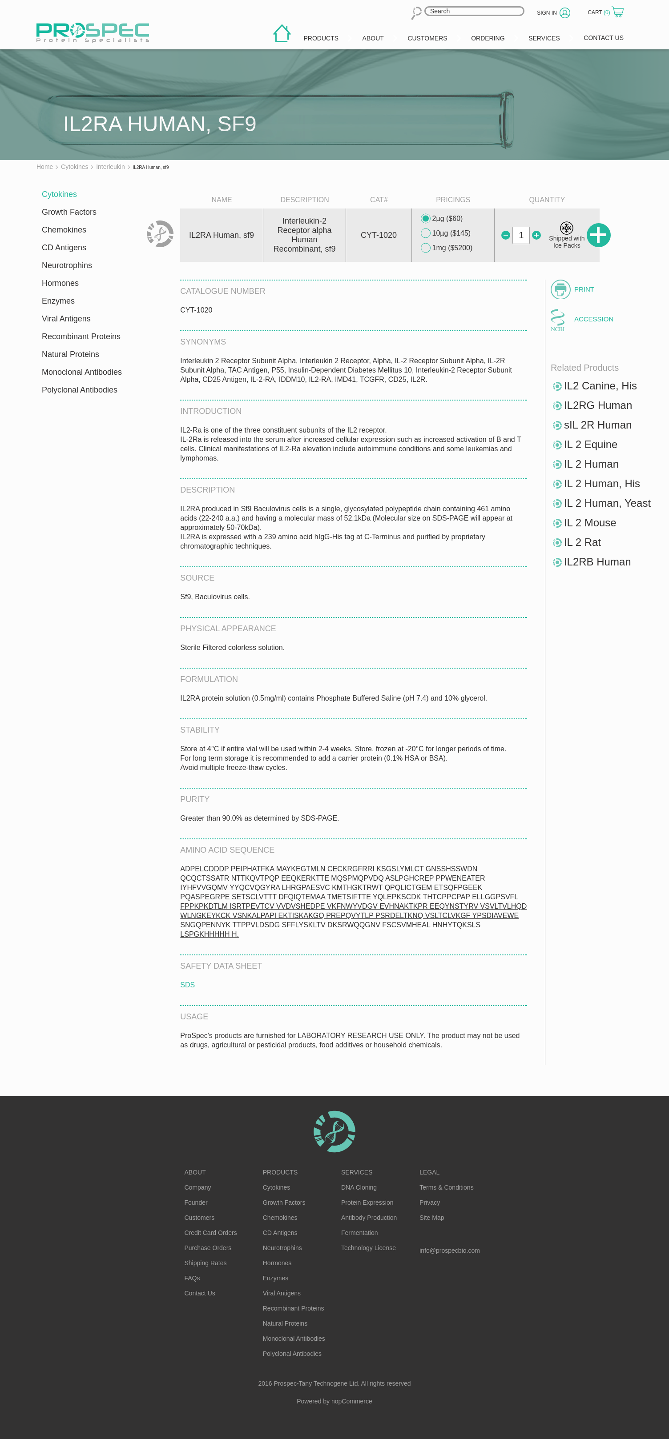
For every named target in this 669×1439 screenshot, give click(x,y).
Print (584, 289)
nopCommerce (351, 1401)
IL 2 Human (591, 464)
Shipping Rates (206, 1263)
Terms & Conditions (446, 1187)
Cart (600, 12)
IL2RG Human (598, 405)
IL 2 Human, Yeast (607, 503)
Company (198, 1187)
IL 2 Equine (591, 444)
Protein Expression (367, 1202)
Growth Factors (69, 212)
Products (280, 1172)
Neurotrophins (67, 265)
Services (357, 1172)
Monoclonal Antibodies (82, 372)
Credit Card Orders (211, 1232)
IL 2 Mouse (590, 523)
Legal (429, 1172)
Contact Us (200, 1293)
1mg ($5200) (447, 248)
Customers (200, 1217)
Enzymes (58, 301)
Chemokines (64, 229)
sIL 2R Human (598, 425)
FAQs (192, 1278)
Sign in (547, 13)
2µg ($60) (442, 219)
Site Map (431, 1217)
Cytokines (59, 194)
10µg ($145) (446, 233)
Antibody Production (369, 1217)
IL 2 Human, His (602, 483)
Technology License (368, 1247)
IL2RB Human (597, 562)
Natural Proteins (70, 354)
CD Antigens (64, 247)
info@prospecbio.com (449, 1250)
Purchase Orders (208, 1247)
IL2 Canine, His (600, 386)
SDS (187, 985)
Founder (196, 1202)
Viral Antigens (66, 318)
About (195, 1172)
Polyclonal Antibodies (79, 389)
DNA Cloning (359, 1187)
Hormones (60, 283)
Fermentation (359, 1232)
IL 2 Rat (582, 542)
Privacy (429, 1202)
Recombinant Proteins (81, 336)
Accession (593, 319)
